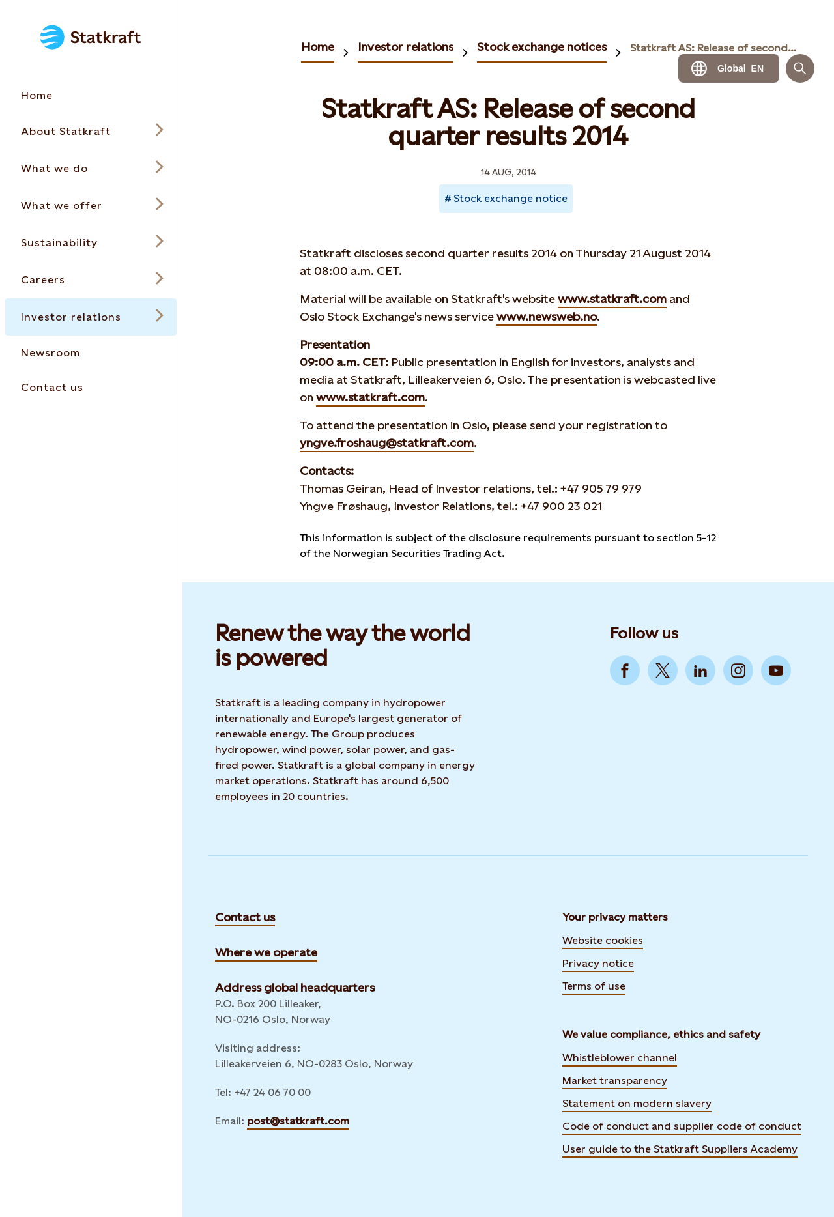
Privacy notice (598, 963)
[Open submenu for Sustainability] (91, 242)
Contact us (245, 917)
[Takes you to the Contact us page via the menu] (91, 387)
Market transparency (614, 1080)
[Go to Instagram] (738, 670)
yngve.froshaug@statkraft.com (387, 443)
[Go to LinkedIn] (700, 670)
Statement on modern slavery (637, 1103)
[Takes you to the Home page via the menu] (91, 95)
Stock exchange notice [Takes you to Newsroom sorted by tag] (510, 198)
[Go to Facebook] (625, 670)
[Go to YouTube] (776, 670)
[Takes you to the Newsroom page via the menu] (91, 353)
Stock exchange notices (542, 46)
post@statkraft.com (298, 1121)
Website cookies (602, 940)
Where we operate (266, 952)
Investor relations (405, 46)
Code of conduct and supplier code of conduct (681, 1126)
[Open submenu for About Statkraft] (91, 131)
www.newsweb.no (546, 316)
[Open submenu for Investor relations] (91, 317)
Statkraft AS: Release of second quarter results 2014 (713, 48)
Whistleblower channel (619, 1058)
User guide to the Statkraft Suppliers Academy (680, 1147)
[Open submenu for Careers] (91, 279)
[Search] (800, 68)
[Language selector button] (728, 68)
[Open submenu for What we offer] (91, 205)
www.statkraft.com (612, 299)
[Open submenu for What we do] (91, 168)
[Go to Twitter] (663, 670)
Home (317, 46)
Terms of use (594, 986)
